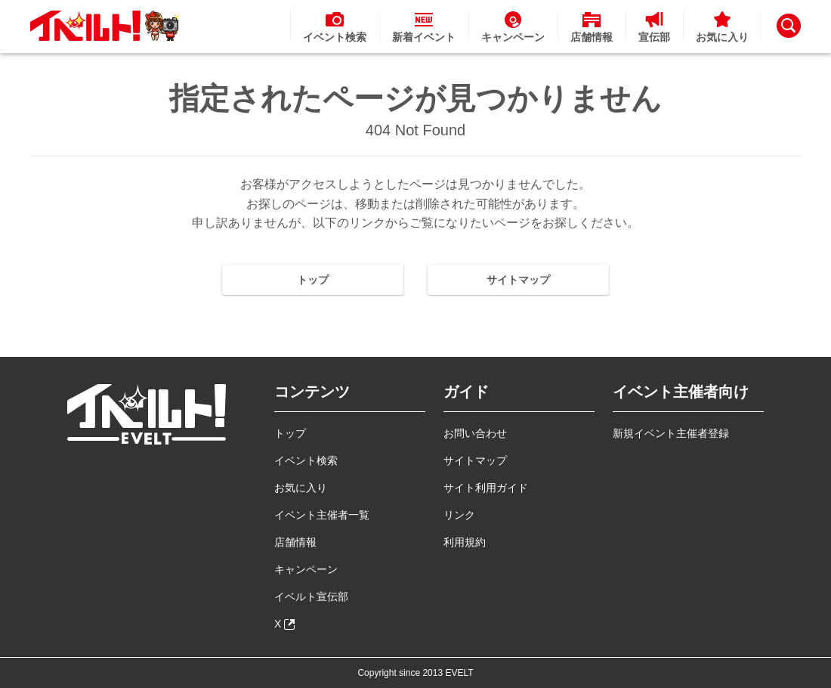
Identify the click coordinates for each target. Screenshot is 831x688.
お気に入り (300, 488)
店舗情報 (295, 542)
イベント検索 (306, 460)
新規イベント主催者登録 (671, 433)
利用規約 (464, 542)
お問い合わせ (475, 433)
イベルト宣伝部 (311, 596)
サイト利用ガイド (485, 488)
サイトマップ (518, 280)
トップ (313, 280)
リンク (459, 515)
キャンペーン (306, 569)
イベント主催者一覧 (321, 515)
